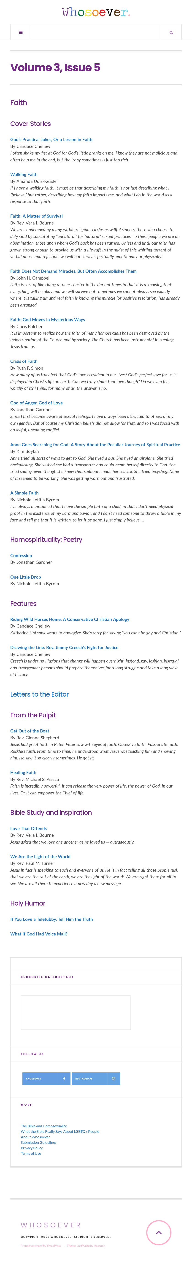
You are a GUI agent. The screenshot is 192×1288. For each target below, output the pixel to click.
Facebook (48, 1078)
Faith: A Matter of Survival (36, 216)
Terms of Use (31, 1153)
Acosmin (99, 1246)
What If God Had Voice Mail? (39, 933)
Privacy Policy (32, 1148)
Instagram (97, 1078)
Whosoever (52, 1225)
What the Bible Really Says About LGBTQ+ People (60, 1131)
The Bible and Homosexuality (44, 1126)
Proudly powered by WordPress (41, 1246)
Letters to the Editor (39, 694)
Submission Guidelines (39, 1142)
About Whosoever (35, 1137)
